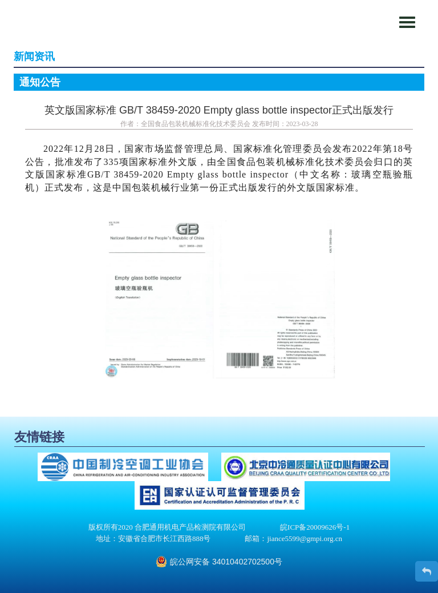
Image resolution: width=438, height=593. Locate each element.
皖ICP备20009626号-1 (315, 527)
